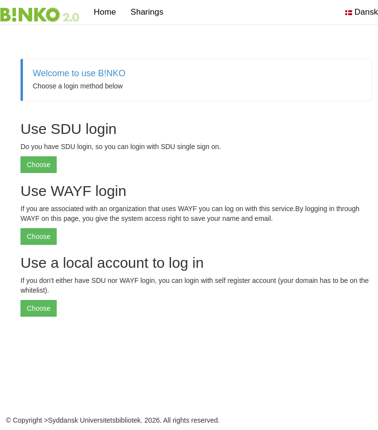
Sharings (150, 12)
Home (105, 12)
